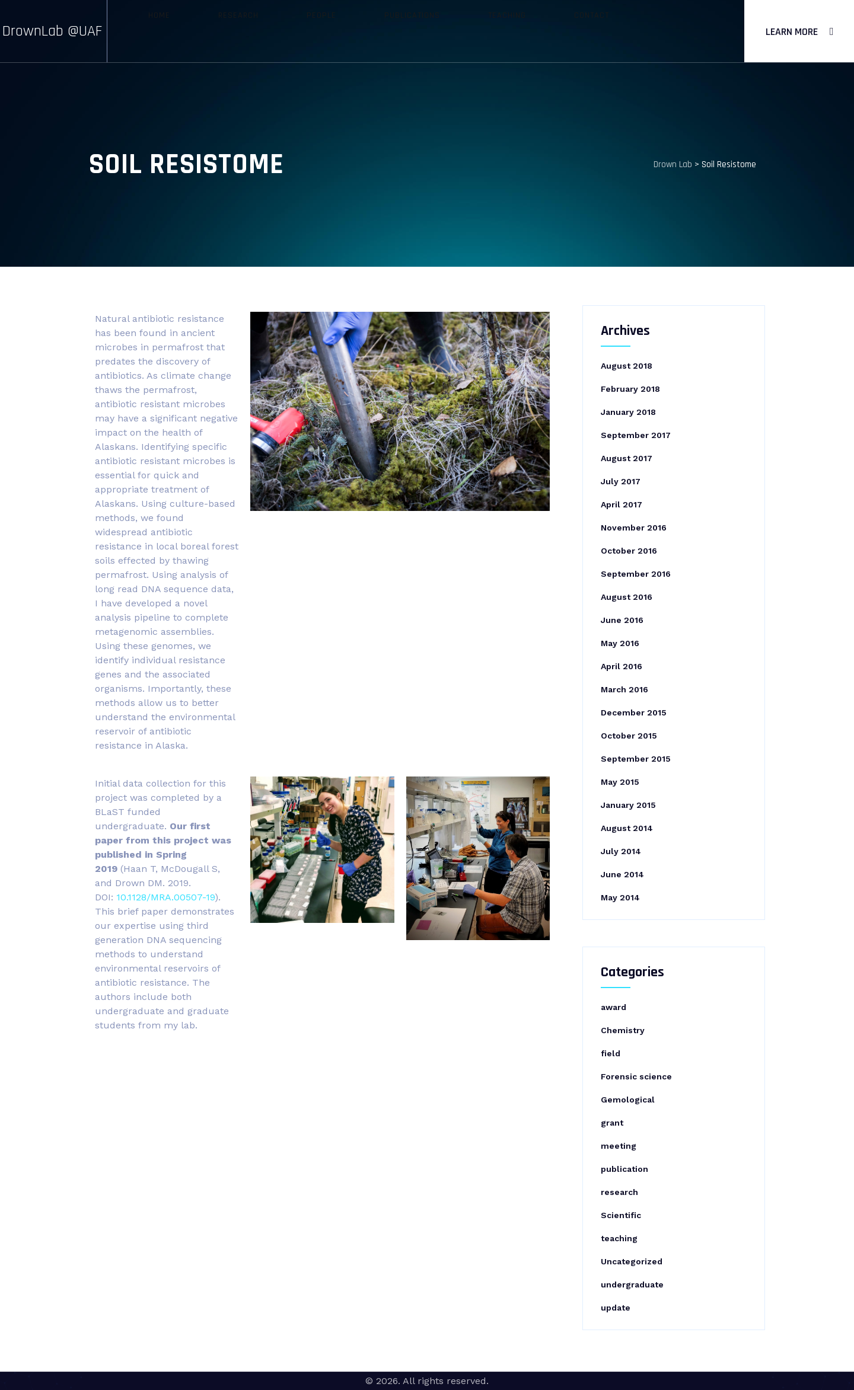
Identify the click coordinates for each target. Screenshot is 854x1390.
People (337, 30)
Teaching (480, 30)
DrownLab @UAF (73, 31)
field (610, 1053)
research (619, 1192)
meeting (618, 1146)
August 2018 (626, 365)
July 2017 (620, 481)
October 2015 (629, 735)
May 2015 (620, 782)
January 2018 (628, 412)
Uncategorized (631, 1261)
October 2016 (629, 550)
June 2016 (622, 620)
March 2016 (624, 689)
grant (612, 1122)
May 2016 (620, 643)
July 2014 (621, 851)
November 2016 (634, 527)
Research (276, 30)
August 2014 (627, 828)
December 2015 (634, 712)
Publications (407, 30)
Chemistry (623, 1030)
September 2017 (636, 435)
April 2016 (621, 666)
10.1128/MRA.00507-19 (165, 897)
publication (624, 1169)
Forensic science (636, 1076)
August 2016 (626, 597)
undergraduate (632, 1284)
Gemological (628, 1099)
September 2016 (636, 574)
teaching (619, 1238)
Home (218, 30)
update (615, 1307)
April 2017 (621, 504)
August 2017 (626, 458)
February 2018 (630, 389)
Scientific (621, 1215)
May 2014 (620, 897)
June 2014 (622, 874)
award (613, 1007)
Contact (543, 30)
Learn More (792, 32)
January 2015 (628, 805)
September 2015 (636, 758)
